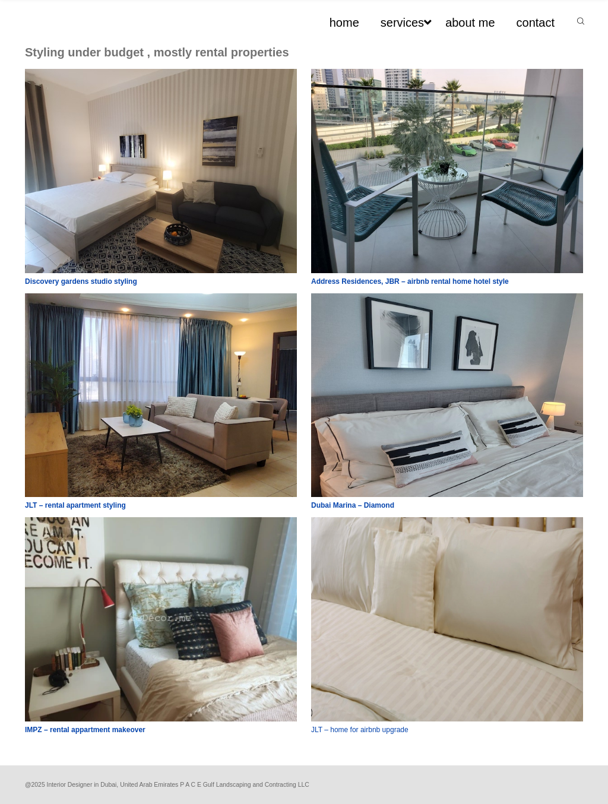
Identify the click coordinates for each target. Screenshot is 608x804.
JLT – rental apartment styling (75, 505)
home (344, 22)
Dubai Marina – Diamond (352, 505)
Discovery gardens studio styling (81, 281)
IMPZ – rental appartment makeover (85, 730)
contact (536, 22)
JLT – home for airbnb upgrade (359, 730)
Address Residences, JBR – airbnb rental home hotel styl (408, 281)
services (402, 22)
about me (470, 22)
